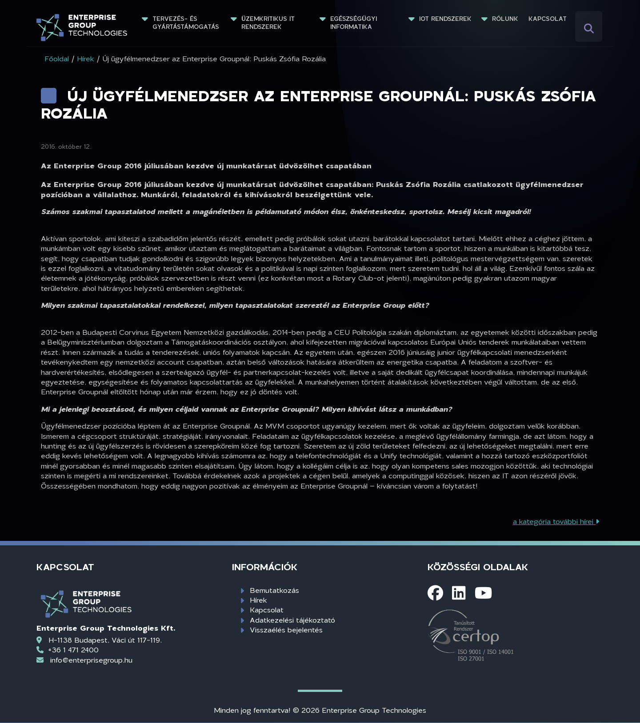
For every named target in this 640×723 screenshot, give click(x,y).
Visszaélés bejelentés (286, 629)
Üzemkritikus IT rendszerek (269, 22)
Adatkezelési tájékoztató (292, 619)
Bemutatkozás (274, 590)
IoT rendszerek (445, 18)
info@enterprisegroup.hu (91, 659)
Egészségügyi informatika (354, 22)
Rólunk (505, 18)
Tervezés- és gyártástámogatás (185, 22)
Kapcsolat (547, 18)
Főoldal (56, 58)
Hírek (258, 599)
